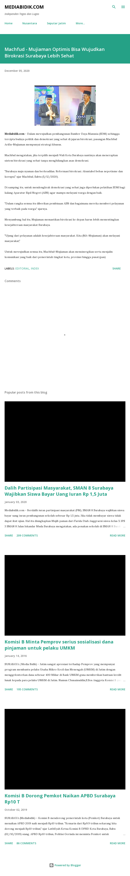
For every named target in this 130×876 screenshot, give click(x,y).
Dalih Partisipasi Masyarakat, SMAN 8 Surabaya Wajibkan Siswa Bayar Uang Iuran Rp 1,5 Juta (59, 491)
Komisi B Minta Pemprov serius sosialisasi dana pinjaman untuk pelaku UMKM (59, 644)
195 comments (27, 689)
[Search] (114, 7)
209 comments (27, 535)
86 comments (26, 843)
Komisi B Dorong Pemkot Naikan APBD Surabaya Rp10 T (60, 798)
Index (35, 268)
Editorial (22, 268)
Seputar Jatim (56, 23)
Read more (117, 535)
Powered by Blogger (65, 865)
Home (8, 23)
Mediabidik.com (24, 7)
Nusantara (29, 23)
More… (80, 23)
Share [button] (116, 268)
